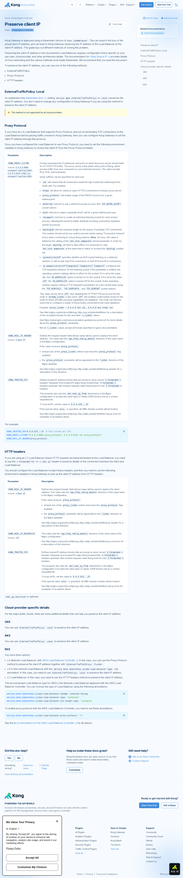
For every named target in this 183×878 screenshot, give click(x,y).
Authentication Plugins (86, 840)
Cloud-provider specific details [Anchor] (27, 607)
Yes (9, 758)
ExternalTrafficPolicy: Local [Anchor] (24, 91)
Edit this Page (45, 767)
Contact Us (151, 861)
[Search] (72, 4)
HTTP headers (148, 61)
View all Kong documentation (19, 774)
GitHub (149, 840)
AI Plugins (80, 832)
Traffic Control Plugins (86, 849)
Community (151, 832)
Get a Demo (146, 5)
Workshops (151, 853)
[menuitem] (91, 4)
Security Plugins (83, 844)
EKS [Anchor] (7, 649)
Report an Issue (28, 767)
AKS (145, 78)
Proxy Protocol (148, 56)
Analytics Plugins (83, 836)
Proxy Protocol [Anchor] (15, 125)
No (18, 758)
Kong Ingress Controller (22, 18)
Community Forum (154, 836)
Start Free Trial (163, 5)
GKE (145, 72)
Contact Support (138, 760)
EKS (145, 84)
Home (7, 18)
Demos (149, 844)
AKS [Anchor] (7, 635)
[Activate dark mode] (176, 5)
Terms (79, 874)
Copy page (115, 24)
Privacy (89, 874)
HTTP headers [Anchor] (15, 451)
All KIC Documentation (152, 33)
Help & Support (153, 857)
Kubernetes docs (35, 97)
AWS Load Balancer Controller (58, 660)
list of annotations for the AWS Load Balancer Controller (44, 722)
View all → (80, 853)
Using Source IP (98, 56)
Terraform (116, 844)
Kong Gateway (118, 832)
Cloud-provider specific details (156, 66)
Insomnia (115, 836)
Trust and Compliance (107, 874)
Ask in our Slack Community (143, 756)
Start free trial (149, 805)
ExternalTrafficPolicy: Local (154, 50)
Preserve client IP (149, 45)
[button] (124, 431)
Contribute (74, 770)
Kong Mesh (116, 840)
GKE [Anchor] (7, 621)
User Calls (151, 849)
